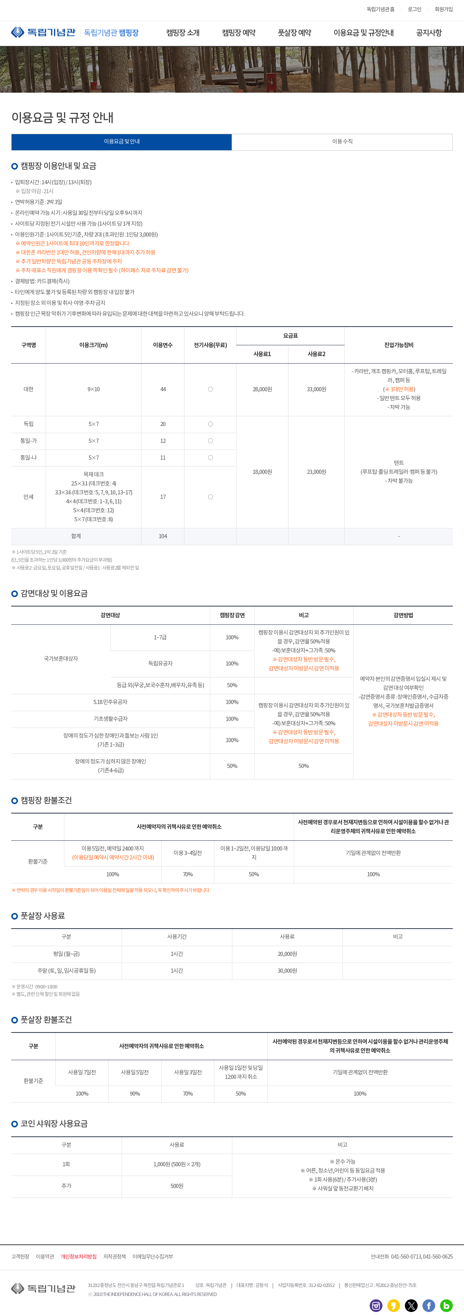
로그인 (414, 10)
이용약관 (45, 1257)
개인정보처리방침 (79, 1257)
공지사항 (429, 33)
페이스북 (428, 1305)
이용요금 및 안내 (122, 142)
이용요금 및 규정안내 (363, 33)
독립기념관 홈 (380, 10)
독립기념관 (82, 32)
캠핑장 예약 (238, 33)
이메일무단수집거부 (152, 1257)
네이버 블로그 (446, 1305)
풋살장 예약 (294, 33)
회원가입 (444, 10)
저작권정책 (114, 1257)
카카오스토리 (393, 1305)
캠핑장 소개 (182, 33)
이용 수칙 (342, 142)
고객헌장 (20, 1257)
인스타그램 (376, 1305)
